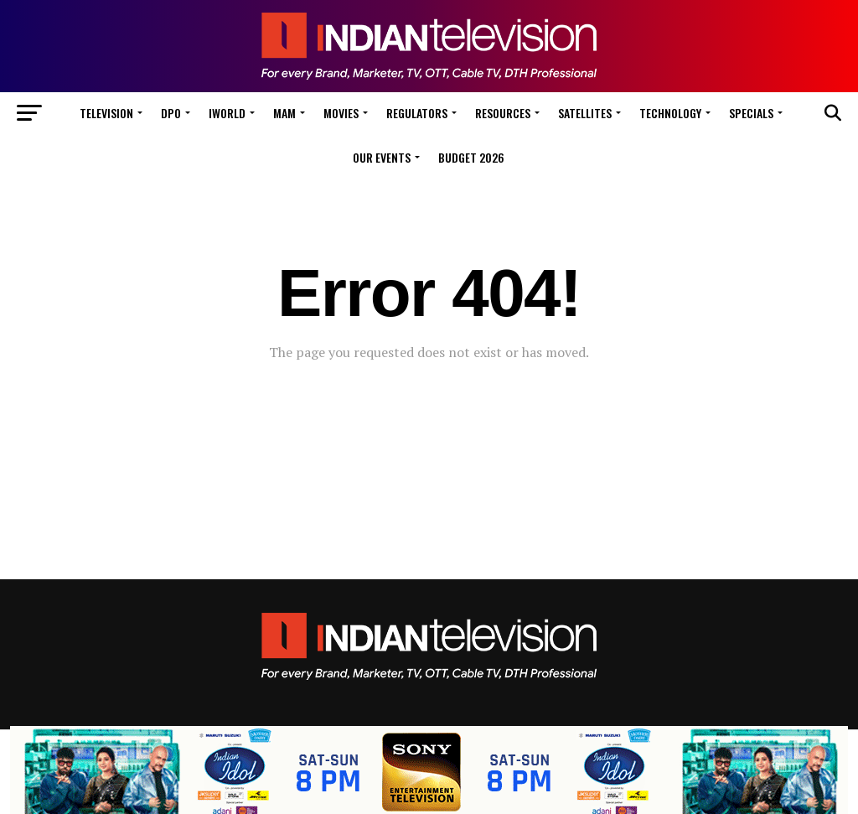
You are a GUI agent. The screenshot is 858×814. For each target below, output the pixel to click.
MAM (284, 113)
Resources (502, 113)
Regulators (416, 113)
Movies (341, 113)
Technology (670, 113)
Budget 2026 (471, 157)
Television (106, 113)
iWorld (227, 113)
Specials (751, 113)
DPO (171, 113)
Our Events (382, 157)
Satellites (585, 113)
